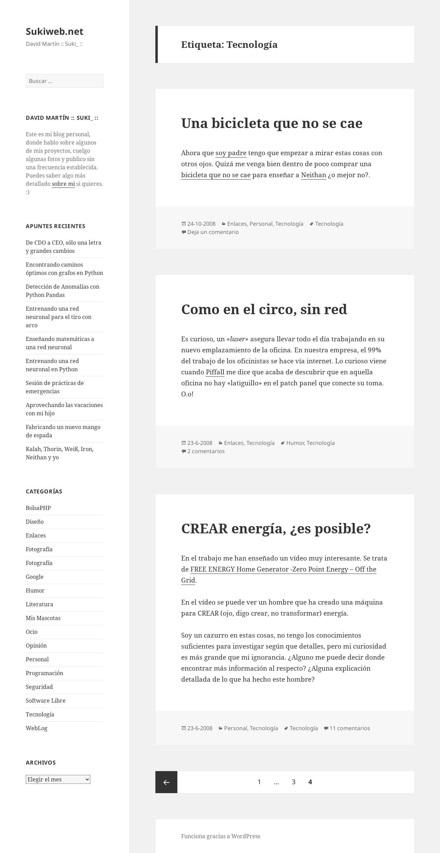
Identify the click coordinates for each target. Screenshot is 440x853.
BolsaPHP (38, 508)
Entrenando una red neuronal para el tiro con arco (58, 317)
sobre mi (63, 184)
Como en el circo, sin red (264, 309)
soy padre (231, 152)
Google (35, 576)
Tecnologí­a (40, 714)
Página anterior (166, 782)
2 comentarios (206, 451)
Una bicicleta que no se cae (272, 123)
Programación (44, 673)
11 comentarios (350, 728)
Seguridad (39, 687)
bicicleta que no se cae (216, 174)
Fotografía (39, 563)
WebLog (36, 728)
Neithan (313, 174)
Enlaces (36, 535)
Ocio (31, 632)
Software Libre (46, 700)
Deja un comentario (213, 232)
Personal (37, 659)
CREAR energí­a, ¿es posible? (276, 528)
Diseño (35, 521)
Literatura (39, 604)
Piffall (215, 371)
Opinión (36, 645)
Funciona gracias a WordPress (220, 836)
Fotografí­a (39, 549)
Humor (35, 590)
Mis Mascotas (43, 618)
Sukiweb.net (55, 31)
